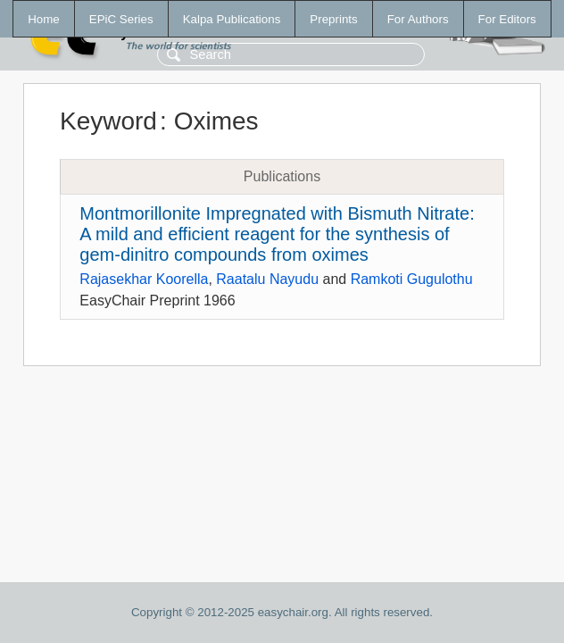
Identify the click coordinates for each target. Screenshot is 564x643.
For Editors (507, 19)
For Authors (418, 19)
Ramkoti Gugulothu (412, 279)
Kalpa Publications (232, 19)
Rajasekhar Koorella (143, 279)
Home (44, 19)
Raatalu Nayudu (267, 279)
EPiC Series (121, 19)
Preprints (333, 19)
